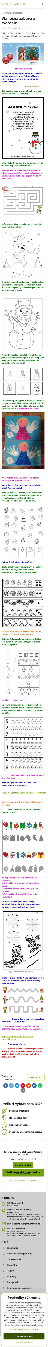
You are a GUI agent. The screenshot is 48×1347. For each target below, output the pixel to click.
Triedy (38, 1219)
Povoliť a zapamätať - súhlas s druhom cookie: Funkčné (23, 1173)
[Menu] (43, 4)
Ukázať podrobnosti (24, 1342)
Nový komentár (35, 1077)
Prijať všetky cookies (24, 1336)
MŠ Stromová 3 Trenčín (14, 4)
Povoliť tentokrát (23, 1165)
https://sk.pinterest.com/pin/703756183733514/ (24, 793)
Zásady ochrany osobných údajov (24, 1329)
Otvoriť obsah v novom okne (23, 1180)
